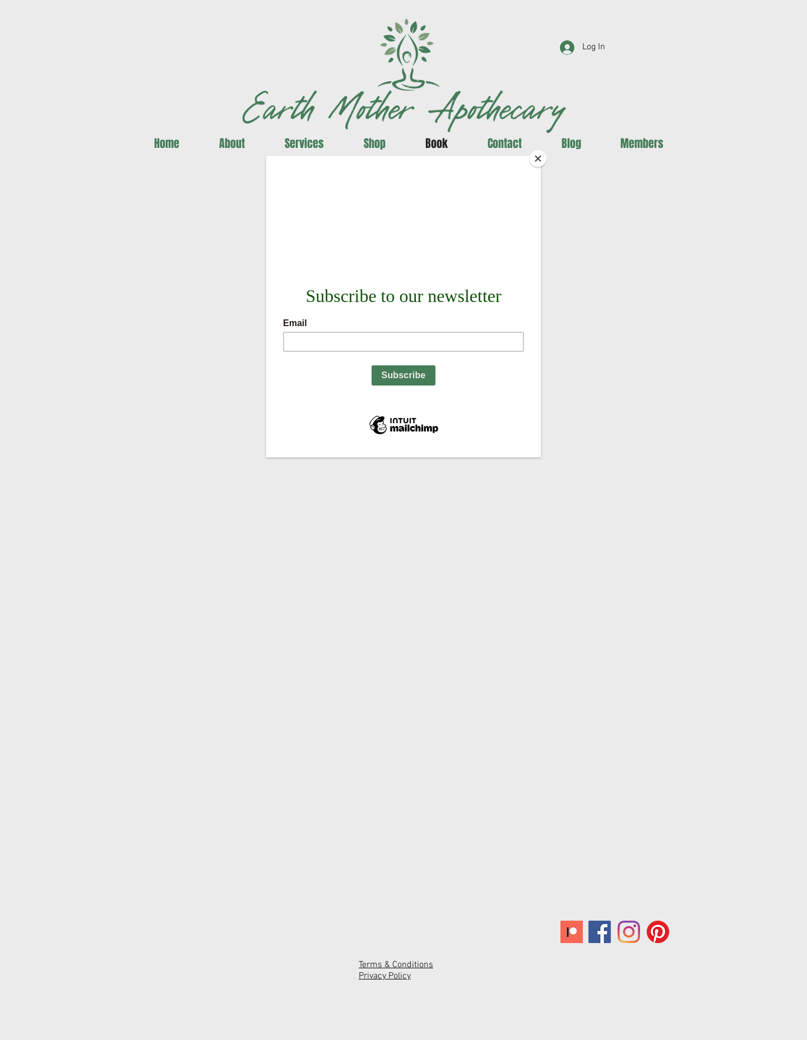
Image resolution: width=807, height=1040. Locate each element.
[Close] (538, 158)
